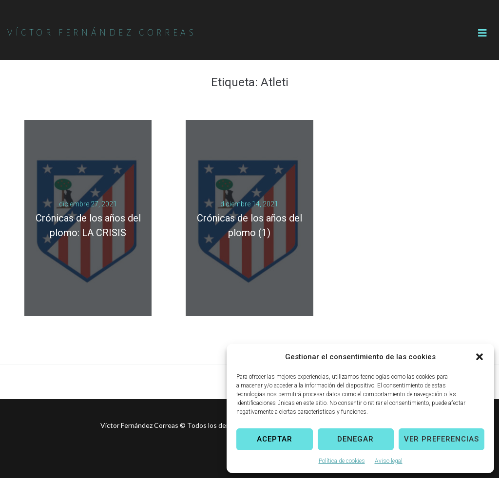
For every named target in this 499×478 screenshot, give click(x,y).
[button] (479, 357)
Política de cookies (342, 461)
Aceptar (274, 439)
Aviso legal (389, 461)
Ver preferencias (441, 439)
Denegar (355, 439)
